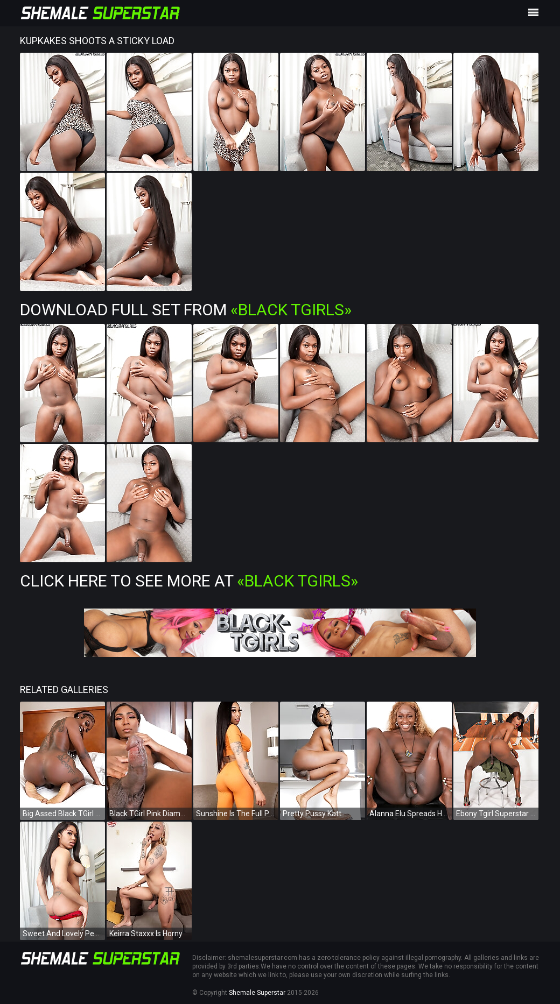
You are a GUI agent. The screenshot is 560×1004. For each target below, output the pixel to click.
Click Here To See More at (189, 580)
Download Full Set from (186, 309)
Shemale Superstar (257, 992)
